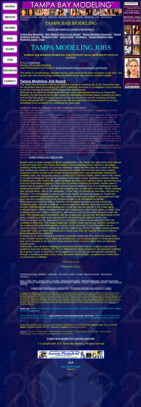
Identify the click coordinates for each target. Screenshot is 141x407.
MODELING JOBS (91, 17)
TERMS (28, 281)
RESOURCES (106, 17)
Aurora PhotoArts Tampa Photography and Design (81, 68)
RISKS (72, 17)
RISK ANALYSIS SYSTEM (109, 281)
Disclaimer (112, 302)
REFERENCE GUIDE (28, 17)
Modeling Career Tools (32, 39)
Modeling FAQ (50, 37)
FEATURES (63, 17)
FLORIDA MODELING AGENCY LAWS (91, 288)
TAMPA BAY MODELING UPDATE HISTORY (71, 338)
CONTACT (24, 19)
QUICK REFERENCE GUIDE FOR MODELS (71, 29)
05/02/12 (23, 331)
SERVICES (52, 17)
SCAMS (79, 17)
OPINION (41, 281)
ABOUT (22, 281)
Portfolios (81, 37)
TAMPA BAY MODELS (27, 282)
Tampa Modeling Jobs (101, 37)
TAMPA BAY (77, 282)
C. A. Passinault (31, 62)
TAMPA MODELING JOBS (44, 282)
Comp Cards (67, 37)
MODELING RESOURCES (62, 282)
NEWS (35, 281)
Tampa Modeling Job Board (43, 81)
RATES (48, 281)
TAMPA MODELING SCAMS (90, 281)
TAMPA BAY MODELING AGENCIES (49, 288)
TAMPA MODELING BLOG (98, 282)
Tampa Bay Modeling (31, 34)
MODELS (42, 17)
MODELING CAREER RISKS (70, 281)
